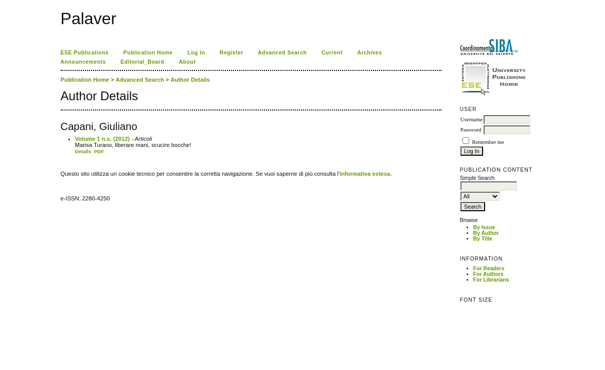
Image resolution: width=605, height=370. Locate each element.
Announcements (83, 62)
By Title (482, 239)
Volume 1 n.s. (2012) (102, 139)
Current (332, 52)
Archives (369, 52)
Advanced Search (282, 52)
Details (83, 151)
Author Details (189, 80)
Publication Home (148, 52)
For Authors (488, 274)
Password (471, 130)
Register (231, 52)
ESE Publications (85, 52)
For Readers (489, 268)
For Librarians (491, 280)
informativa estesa (365, 174)
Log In (196, 52)
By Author (486, 233)
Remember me (488, 142)
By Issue (484, 227)
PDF (99, 151)
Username (471, 119)
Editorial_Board (142, 62)
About (187, 62)
